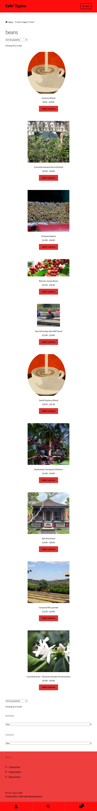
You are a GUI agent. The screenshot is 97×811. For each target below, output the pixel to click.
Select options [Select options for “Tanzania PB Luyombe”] (48, 618)
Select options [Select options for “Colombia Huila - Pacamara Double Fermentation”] (48, 687)
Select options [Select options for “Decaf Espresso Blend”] (48, 411)
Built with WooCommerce (30, 796)
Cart (74, 805)
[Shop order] (16, 39)
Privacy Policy (15, 771)
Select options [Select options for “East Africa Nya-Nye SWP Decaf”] (48, 342)
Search (48, 806)
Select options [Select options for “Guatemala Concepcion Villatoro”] (48, 480)
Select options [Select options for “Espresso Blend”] (48, 108)
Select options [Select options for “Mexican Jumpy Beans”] (48, 291)
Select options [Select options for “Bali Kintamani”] (48, 549)
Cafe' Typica (15, 5)
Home (10, 22)
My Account (16, 806)
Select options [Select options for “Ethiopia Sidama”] (48, 247)
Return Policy (15, 776)
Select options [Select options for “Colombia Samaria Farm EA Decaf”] (48, 177)
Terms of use (14, 767)
